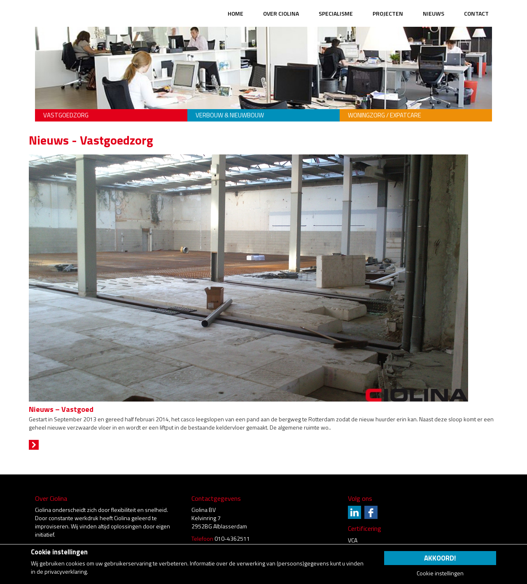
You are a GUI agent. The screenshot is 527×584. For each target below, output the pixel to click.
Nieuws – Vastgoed (61, 409)
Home (235, 13)
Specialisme (336, 13)
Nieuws (433, 13)
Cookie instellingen (440, 573)
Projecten (388, 13)
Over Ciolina (281, 13)
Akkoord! (440, 558)
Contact (476, 13)
